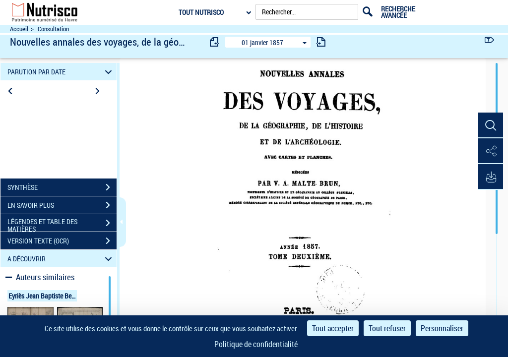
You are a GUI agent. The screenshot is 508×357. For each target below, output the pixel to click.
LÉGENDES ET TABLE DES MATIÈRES (62, 224)
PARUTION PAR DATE (61, 71)
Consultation (53, 29)
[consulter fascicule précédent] (214, 42)
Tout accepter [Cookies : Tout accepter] (333, 328)
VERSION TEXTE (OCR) (62, 241)
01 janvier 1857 (262, 42)
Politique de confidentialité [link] (256, 344)
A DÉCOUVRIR (61, 258)
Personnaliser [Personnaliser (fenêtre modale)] (442, 328)
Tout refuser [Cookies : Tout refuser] (387, 328)
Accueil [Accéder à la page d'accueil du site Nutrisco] (19, 29)
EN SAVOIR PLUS (62, 205)
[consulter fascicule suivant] (321, 42)
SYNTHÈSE (62, 187)
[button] (490, 125)
